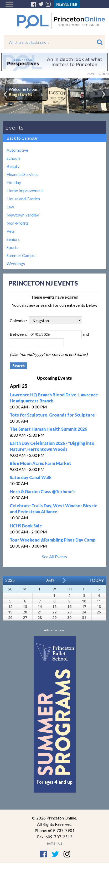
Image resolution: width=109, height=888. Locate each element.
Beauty (13, 166)
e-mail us (54, 843)
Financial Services (22, 174)
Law (10, 206)
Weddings (16, 263)
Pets (11, 231)
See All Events (54, 556)
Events (14, 127)
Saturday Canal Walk (30, 477)
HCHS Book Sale (26, 525)
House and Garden (23, 198)
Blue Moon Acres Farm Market (40, 463)
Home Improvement (25, 190)
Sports (12, 247)
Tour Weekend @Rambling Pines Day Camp (53, 539)
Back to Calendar (22, 137)
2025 (10, 580)
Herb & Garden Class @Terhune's (42, 491)
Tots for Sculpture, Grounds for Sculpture (52, 414)
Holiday (14, 182)
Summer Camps (21, 255)
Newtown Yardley (23, 214)
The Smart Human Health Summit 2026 (48, 428)
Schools (13, 158)
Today (96, 580)
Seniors (13, 239)
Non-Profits (18, 222)
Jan (50, 579)
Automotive (17, 149)
